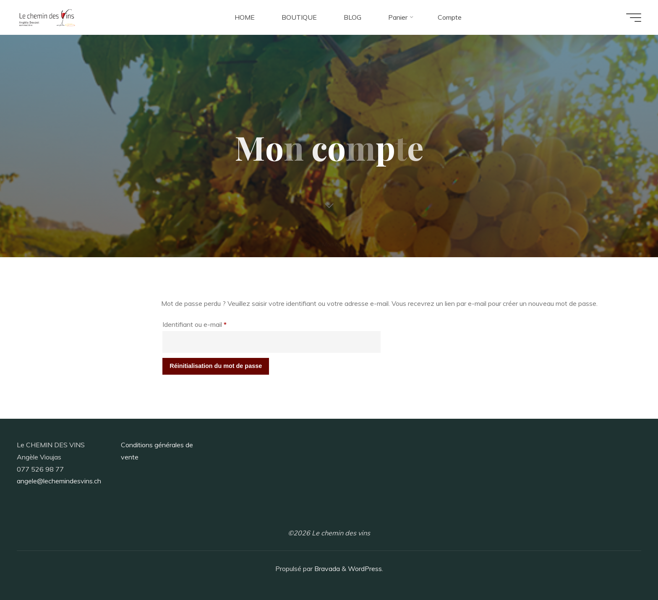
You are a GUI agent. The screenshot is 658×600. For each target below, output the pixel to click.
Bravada (326, 568)
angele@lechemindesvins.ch (59, 481)
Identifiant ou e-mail (210, 323)
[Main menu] (633, 17)
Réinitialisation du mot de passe (216, 366)
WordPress (365, 568)
